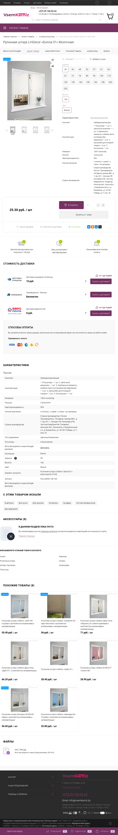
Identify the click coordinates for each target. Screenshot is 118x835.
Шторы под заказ (7, 565)
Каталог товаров (15, 27)
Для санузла (38, 503)
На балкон (53, 503)
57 (94, 69)
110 (109, 76)
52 (87, 69)
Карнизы (63, 557)
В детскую (9, 503)
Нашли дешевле (24, 227)
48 (80, 69)
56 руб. (59, 634)
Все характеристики (99, 118)
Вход (33, 8)
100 (101, 76)
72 (73, 76)
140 (80, 82)
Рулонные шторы (7, 561)
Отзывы (17, 3)
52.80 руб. (59, 728)
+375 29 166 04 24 (47, 11)
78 (80, 76)
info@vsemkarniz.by (80, 800)
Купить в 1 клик (83, 214)
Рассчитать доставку (51, 227)
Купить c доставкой (101, 282)
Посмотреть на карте (71, 787)
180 (103, 82)
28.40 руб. (59, 681)
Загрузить (44, 448)
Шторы (62, 561)
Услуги (27, 3)
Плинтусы (4, 570)
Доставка (37, 3)
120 (65, 82)
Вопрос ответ (50, 3)
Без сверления (11, 509)
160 (95, 82)
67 (65, 76)
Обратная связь (13, 831)
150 (88, 82)
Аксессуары (64, 565)
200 (110, 82)
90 (94, 76)
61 (101, 69)
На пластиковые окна (85, 503)
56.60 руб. (19, 728)
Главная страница (27, 536)
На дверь (67, 503)
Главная (6, 3)
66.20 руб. (19, 681)
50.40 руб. (19, 634)
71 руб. (98, 634)
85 (87, 76)
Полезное (64, 3)
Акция (2, 557)
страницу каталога (49, 531)
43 (73, 69)
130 (73, 82)
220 (65, 88)
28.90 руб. (98, 681)
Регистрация (42, 8)
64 (109, 69)
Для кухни (23, 503)
